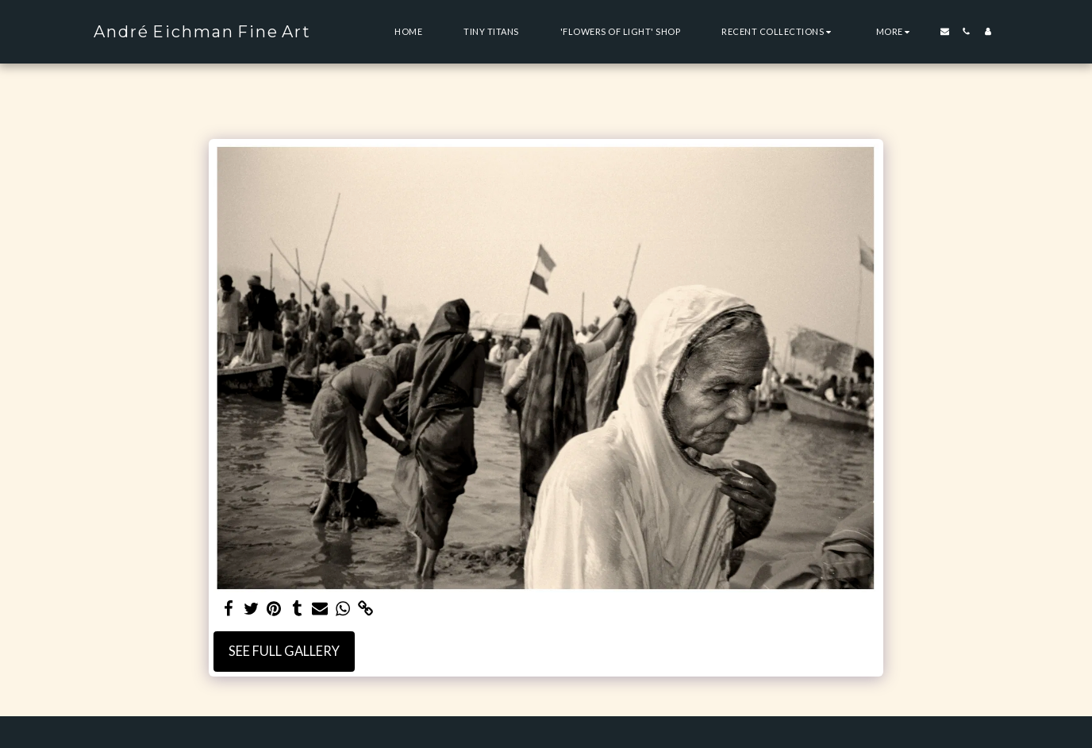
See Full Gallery (284, 651)
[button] (778, 31)
